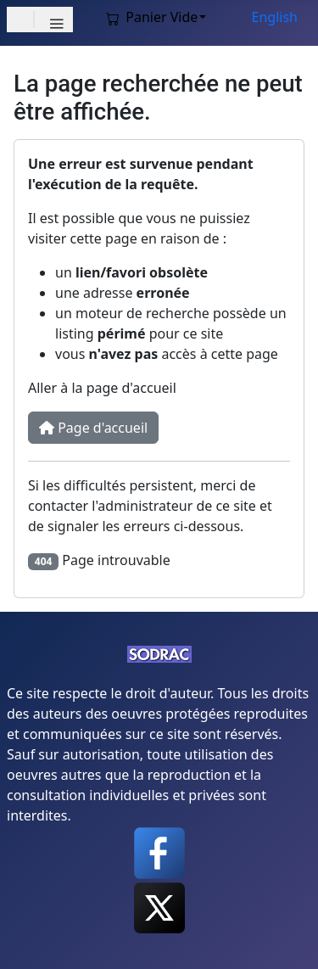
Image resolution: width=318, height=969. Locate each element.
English (275, 17)
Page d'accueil (93, 427)
